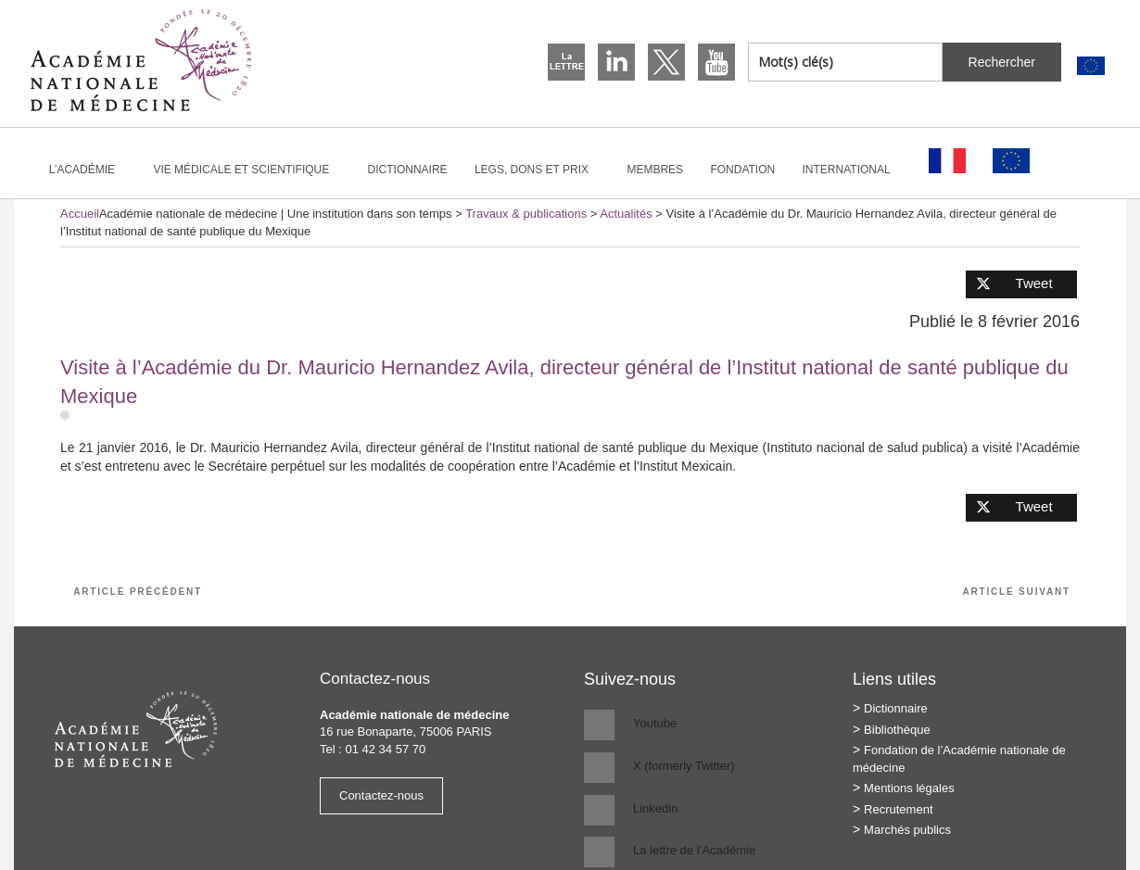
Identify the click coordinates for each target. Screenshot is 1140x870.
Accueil (79, 214)
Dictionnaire (408, 169)
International (854, 169)
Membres (655, 169)
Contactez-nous (381, 795)
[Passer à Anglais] (1091, 66)
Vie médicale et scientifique (249, 169)
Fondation (742, 169)
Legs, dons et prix (539, 169)
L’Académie (90, 169)
